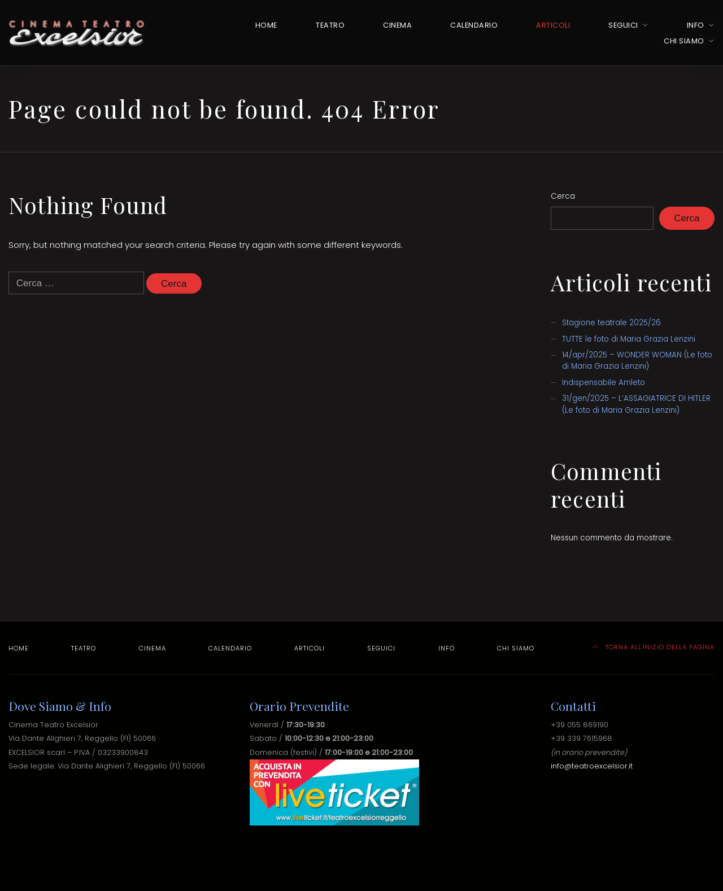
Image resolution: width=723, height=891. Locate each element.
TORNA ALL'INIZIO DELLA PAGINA (654, 647)
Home (266, 25)
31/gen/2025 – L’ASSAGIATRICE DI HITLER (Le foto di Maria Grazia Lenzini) (636, 404)
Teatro (330, 25)
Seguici (623, 25)
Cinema (397, 25)
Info (695, 25)
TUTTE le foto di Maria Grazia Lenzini (628, 339)
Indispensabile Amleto (603, 382)
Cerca (563, 196)
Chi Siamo (684, 41)
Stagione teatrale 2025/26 (611, 322)
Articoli (553, 25)
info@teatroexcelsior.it (592, 766)
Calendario (474, 25)
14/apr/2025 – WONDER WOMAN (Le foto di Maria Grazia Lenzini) (637, 361)
